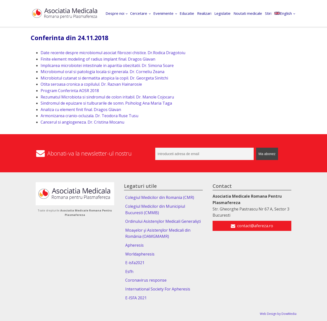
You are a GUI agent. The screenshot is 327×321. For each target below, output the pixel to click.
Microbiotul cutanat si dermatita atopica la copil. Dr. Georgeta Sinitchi (104, 78)
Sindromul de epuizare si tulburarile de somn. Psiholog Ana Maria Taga (106, 103)
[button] (252, 226)
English (283, 13)
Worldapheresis (140, 254)
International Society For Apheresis (157, 289)
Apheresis (134, 245)
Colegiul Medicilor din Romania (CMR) (159, 197)
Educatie (187, 13)
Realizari (204, 13)
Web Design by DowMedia (278, 314)
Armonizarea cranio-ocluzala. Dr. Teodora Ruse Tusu (89, 115)
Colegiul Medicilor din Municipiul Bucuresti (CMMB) (155, 209)
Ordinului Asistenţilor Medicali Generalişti (163, 221)
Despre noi (115, 13)
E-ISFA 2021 (136, 298)
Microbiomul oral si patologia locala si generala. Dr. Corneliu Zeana (102, 71)
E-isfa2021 (134, 262)
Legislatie (222, 13)
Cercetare (138, 13)
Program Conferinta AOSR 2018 (70, 90)
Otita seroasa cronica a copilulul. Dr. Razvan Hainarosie (91, 84)
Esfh (129, 271)
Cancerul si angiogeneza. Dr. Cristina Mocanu (82, 122)
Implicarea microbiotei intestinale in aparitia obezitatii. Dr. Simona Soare (107, 65)
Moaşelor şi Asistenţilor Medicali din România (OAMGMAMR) (157, 233)
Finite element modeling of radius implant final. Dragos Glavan (98, 59)
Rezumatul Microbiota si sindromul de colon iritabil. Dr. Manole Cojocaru (107, 97)
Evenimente (163, 13)
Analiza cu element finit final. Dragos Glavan (81, 109)
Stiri (268, 13)
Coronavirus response (146, 280)
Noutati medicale (248, 13)
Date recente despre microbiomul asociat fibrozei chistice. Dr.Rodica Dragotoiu (113, 52)
